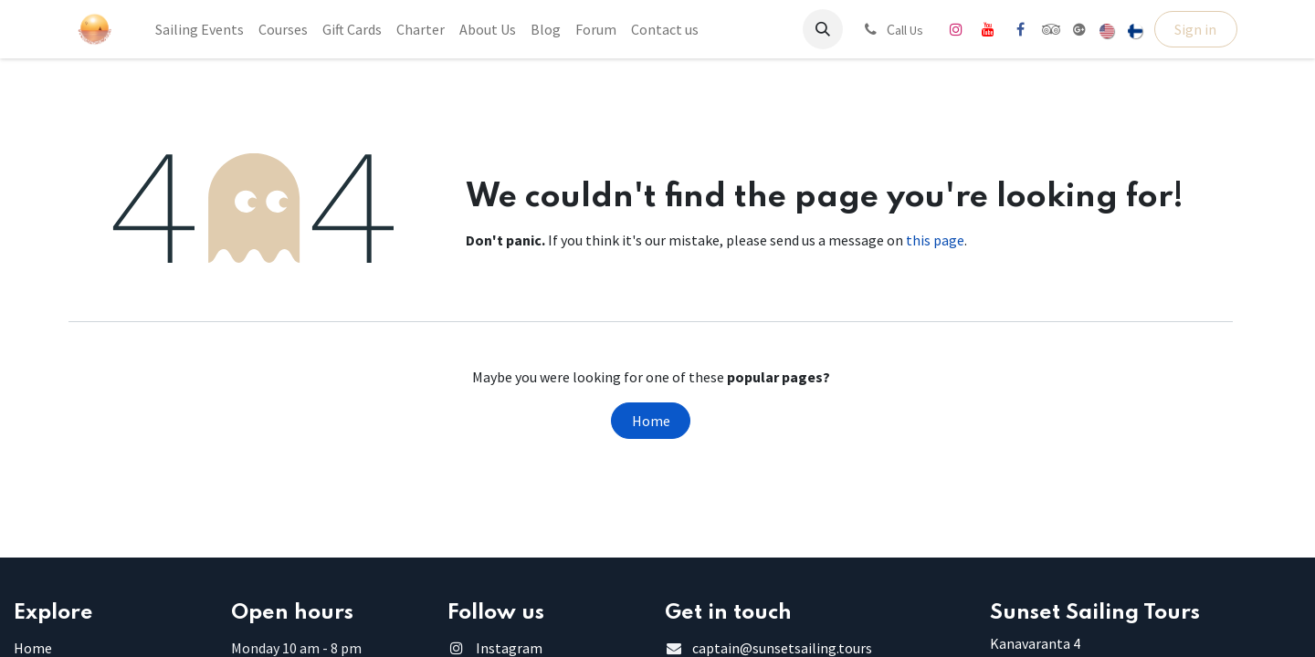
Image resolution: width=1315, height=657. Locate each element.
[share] (1079, 29)
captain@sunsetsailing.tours (782, 648)
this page (935, 240)
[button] (823, 29)
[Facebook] (1020, 29)
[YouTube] (988, 29)
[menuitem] (199, 29)
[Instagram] (956, 29)
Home (651, 421)
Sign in (1195, 29)
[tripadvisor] (1051, 29)
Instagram (509, 648)
